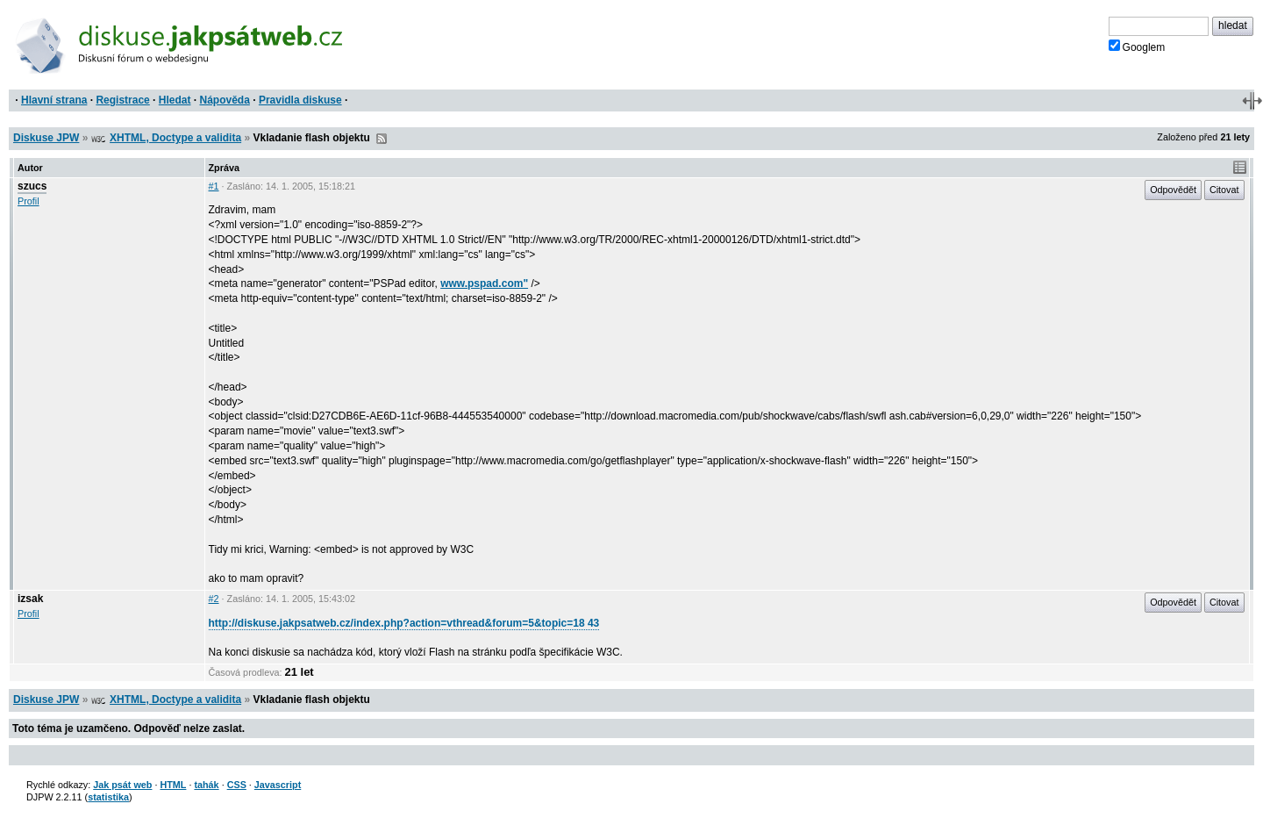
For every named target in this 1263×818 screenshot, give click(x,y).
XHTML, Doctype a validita (175, 138)
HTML (173, 784)
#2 (214, 598)
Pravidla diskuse (300, 100)
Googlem (1137, 46)
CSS (236, 784)
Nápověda (225, 100)
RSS (381, 138)
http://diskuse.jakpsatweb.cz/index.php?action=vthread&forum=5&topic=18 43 (404, 623)
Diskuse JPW (46, 138)
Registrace (122, 100)
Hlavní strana (54, 100)
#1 (214, 186)
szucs (32, 186)
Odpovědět (1173, 189)
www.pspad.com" (484, 283)
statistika (108, 797)
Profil (28, 201)
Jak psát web (122, 784)
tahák (206, 784)
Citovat (1224, 189)
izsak (30, 598)
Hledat (175, 100)
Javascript (277, 784)
